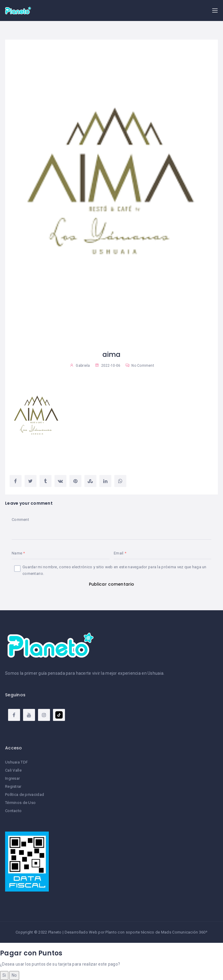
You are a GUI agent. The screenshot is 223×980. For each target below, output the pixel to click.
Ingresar (12, 778)
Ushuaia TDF (16, 762)
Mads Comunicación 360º (184, 932)
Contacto (13, 810)
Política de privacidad (24, 794)
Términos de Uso (20, 802)
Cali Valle (13, 770)
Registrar (13, 786)
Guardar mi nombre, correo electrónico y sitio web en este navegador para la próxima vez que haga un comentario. (114, 570)
